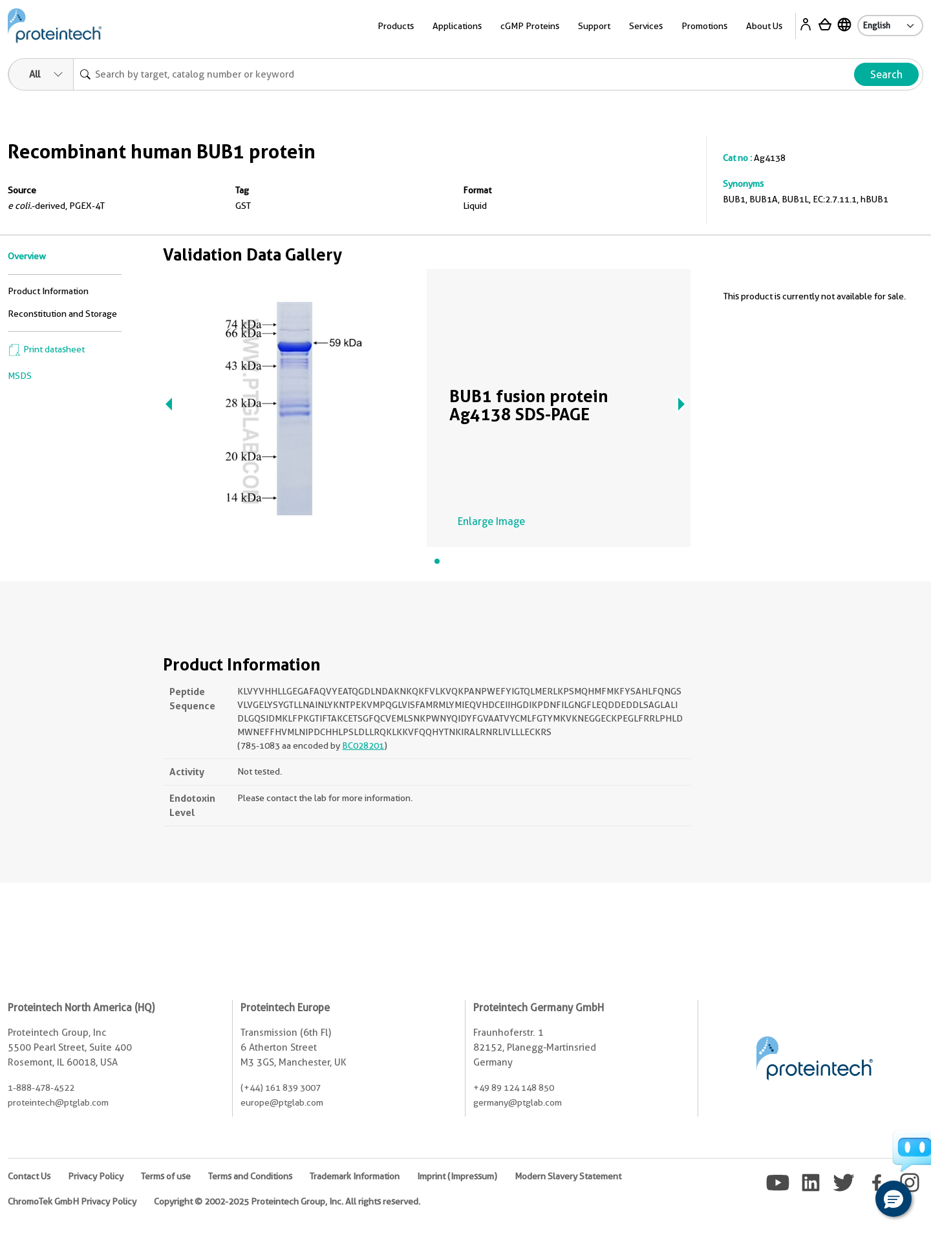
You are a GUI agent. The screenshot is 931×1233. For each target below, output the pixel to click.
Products (396, 26)
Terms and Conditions (250, 1176)
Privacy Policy (95, 1176)
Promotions (704, 26)
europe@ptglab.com (282, 1102)
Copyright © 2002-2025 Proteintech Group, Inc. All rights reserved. (287, 1201)
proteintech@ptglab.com (58, 1102)
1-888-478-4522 (41, 1087)
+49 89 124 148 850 (513, 1087)
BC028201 (363, 745)
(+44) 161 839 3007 (281, 1087)
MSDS (20, 375)
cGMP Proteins (529, 26)
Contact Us (29, 1176)
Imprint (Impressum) (457, 1176)
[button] (893, 1199)
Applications (457, 26)
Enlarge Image (491, 521)
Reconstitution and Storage (62, 313)
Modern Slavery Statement (568, 1176)
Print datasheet (46, 349)
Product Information (48, 291)
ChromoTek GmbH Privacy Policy (72, 1201)
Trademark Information (355, 1176)
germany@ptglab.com (517, 1102)
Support (594, 26)
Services (646, 26)
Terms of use (166, 1176)
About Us (764, 26)
